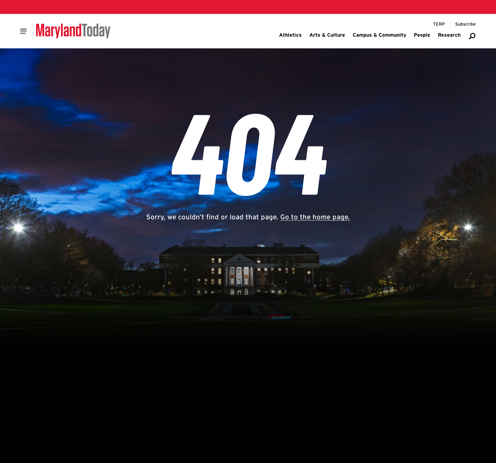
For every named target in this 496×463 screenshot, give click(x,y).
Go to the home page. (315, 217)
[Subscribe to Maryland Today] (465, 24)
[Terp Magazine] (439, 24)
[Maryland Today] (73, 31)
